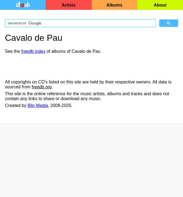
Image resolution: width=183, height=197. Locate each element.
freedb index (33, 51)
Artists (69, 5)
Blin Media (38, 105)
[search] (80, 23)
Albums (114, 5)
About (160, 5)
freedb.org (42, 87)
